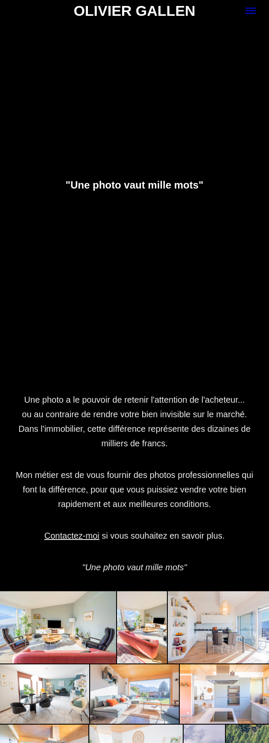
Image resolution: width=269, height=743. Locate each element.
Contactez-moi (71, 535)
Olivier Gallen (134, 11)
